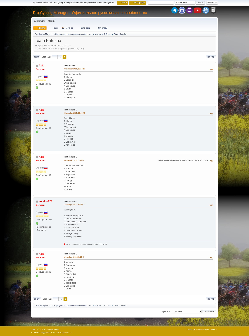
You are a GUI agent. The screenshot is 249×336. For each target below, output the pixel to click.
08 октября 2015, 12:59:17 (74, 69)
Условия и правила (201, 329)
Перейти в (165, 311)
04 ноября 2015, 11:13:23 (74, 160)
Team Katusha (70, 66)
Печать (210, 57)
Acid (41, 65)
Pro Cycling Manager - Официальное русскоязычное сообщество (90, 12)
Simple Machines (52, 329)
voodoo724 (45, 201)
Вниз (36, 57)
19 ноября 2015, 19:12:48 (74, 257)
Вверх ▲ (214, 329)
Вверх (37, 299)
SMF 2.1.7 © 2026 (38, 329)
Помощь (189, 329)
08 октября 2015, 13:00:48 (74, 113)
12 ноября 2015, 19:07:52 (74, 205)
